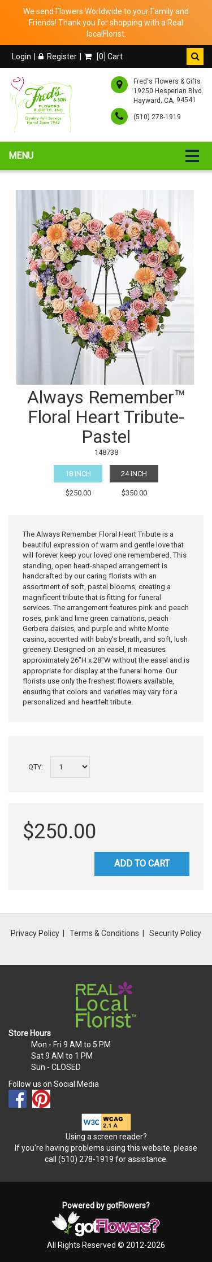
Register (57, 56)
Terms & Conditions (104, 933)
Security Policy (175, 933)
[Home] (42, 104)
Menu (20, 155)
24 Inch (134, 473)
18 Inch (78, 473)
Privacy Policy (35, 933)
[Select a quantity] (70, 767)
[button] (195, 56)
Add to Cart (142, 863)
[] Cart (103, 56)
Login (21, 56)
